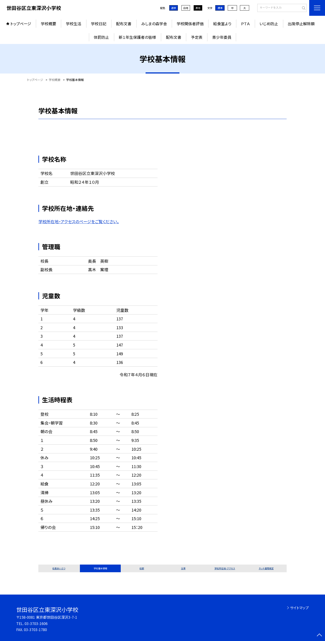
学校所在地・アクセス (224, 568)
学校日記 (98, 23)
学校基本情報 (100, 568)
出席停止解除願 (301, 23)
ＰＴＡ (245, 23)
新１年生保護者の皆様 (137, 37)
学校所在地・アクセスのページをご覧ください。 (78, 221)
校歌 (141, 568)
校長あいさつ (58, 568)
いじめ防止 (269, 23)
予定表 (196, 37)
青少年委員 (221, 37)
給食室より (222, 23)
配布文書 (123, 23)
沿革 (183, 568)
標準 (220, 8)
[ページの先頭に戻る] (319, 635)
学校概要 (48, 23)
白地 (185, 8)
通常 (173, 8)
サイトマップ (299, 607)
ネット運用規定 (266, 568)
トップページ (20, 23)
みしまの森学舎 (154, 23)
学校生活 (73, 23)
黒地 (197, 8)
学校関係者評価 (190, 23)
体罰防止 (101, 37)
